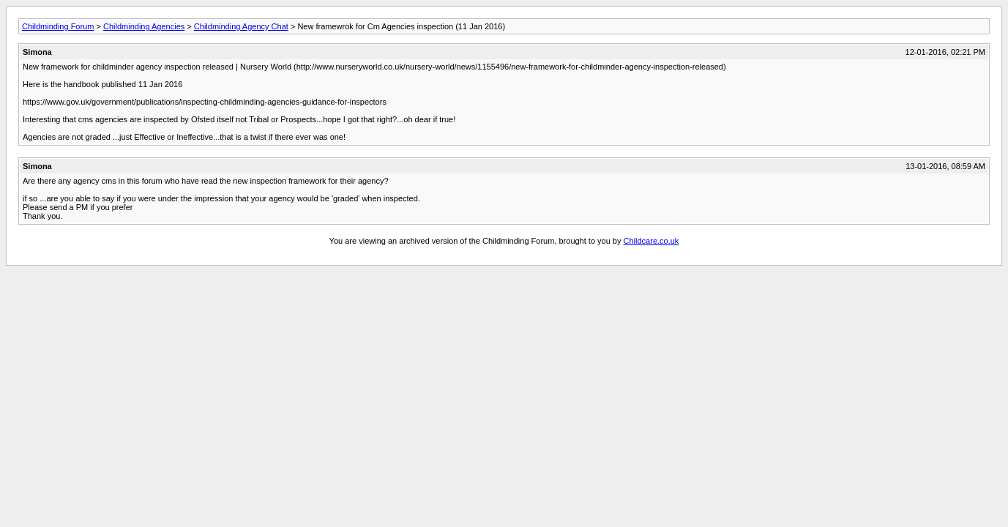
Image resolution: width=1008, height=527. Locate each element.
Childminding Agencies (143, 26)
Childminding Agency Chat (241, 26)
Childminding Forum (58, 26)
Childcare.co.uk (651, 240)
